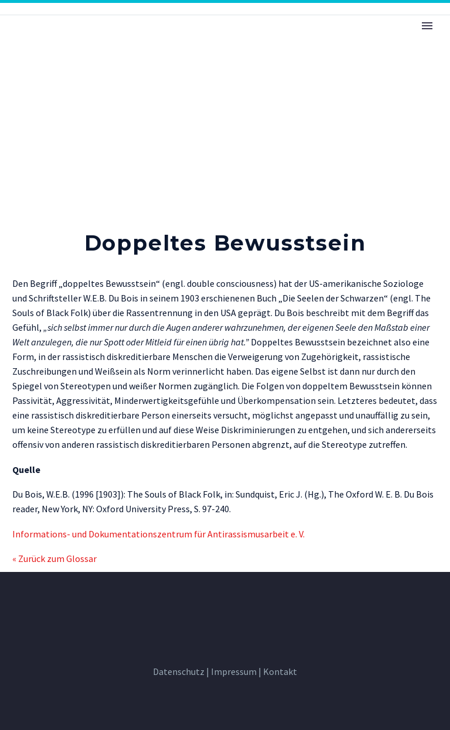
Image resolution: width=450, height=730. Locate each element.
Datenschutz (178, 671)
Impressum (234, 671)
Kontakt (280, 671)
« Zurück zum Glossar (54, 558)
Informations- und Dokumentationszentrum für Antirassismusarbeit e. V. (158, 534)
